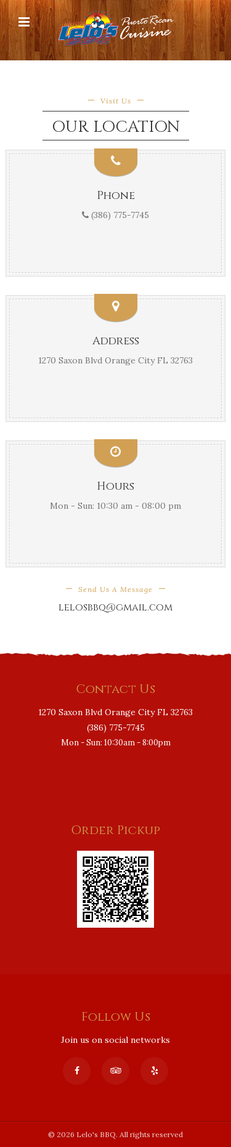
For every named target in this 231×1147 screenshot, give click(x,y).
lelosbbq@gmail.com (115, 607)
